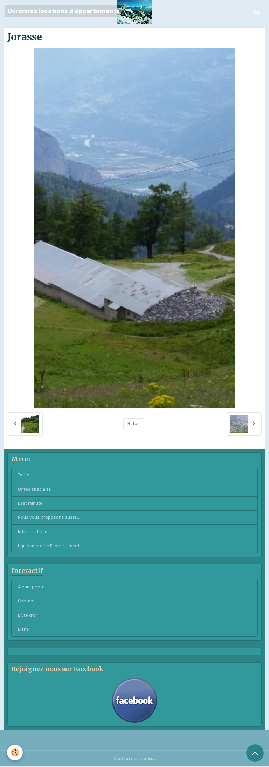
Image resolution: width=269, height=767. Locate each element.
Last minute (30, 503)
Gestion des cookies (134, 758)
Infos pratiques (34, 531)
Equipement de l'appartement (49, 545)
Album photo (31, 586)
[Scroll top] (255, 753)
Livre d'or (27, 615)
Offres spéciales (34, 489)
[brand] (64, 11)
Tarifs (23, 474)
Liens (23, 629)
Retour (134, 423)
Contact (26, 601)
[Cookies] (15, 752)
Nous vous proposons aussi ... (49, 517)
